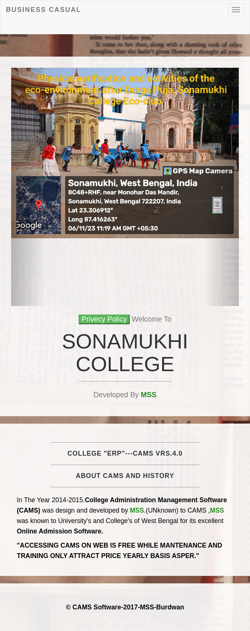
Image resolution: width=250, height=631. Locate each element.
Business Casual (43, 9)
